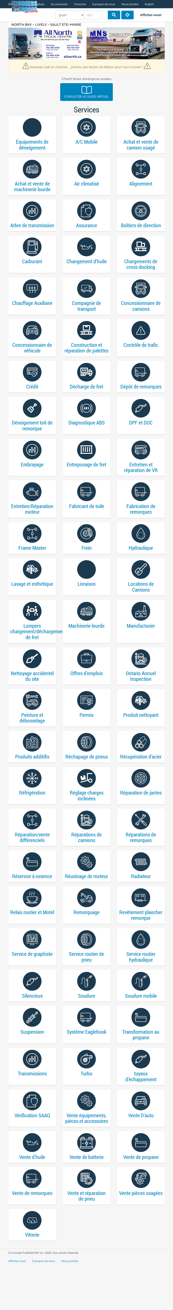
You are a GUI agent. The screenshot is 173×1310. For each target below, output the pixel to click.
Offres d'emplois (86, 695)
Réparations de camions (86, 866)
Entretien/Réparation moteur (32, 525)
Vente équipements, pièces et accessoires (86, 1158)
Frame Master (32, 565)
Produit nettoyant (140, 739)
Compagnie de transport (86, 314)
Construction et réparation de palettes (86, 357)
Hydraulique (141, 565)
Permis (86, 739)
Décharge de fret (86, 397)
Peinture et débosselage (32, 742)
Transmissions (32, 1112)
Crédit (32, 397)
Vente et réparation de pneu (86, 1239)
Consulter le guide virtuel (86, 92)
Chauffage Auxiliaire (32, 311)
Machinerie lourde (86, 646)
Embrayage (32, 478)
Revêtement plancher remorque (140, 947)
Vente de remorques (32, 1236)
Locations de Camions (141, 606)
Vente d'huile (32, 1198)
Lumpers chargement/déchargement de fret (32, 652)
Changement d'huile (87, 267)
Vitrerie (32, 1279)
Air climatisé (86, 186)
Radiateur (141, 906)
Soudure (86, 1030)
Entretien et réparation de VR (141, 481)
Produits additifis (32, 782)
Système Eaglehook (86, 1068)
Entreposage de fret (86, 478)
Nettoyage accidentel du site (32, 698)
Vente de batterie (87, 1198)
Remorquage (86, 944)
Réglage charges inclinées (86, 822)
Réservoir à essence (32, 906)
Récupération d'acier (140, 782)
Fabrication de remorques (140, 525)
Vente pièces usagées (141, 1236)
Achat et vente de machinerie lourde (32, 189)
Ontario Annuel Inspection (141, 698)
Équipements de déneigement (32, 146)
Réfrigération (32, 819)
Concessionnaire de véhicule (32, 357)
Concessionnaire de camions (141, 314)
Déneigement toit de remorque (32, 438)
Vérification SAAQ (32, 1155)
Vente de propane (141, 1198)
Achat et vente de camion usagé (140, 146)
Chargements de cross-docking (140, 270)
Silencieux (32, 1030)
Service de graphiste (32, 987)
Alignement (140, 186)
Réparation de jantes (141, 819)
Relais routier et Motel (32, 944)
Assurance (86, 230)
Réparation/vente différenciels (32, 866)
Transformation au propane (140, 1071)
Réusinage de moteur (86, 906)
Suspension (32, 1068)
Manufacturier (141, 646)
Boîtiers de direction (141, 230)
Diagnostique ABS (86, 435)
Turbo (86, 1112)
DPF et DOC (141, 435)
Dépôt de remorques (140, 397)
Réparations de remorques (141, 866)
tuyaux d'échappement (140, 1115)
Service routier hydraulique (140, 990)
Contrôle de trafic (140, 354)
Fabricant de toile (86, 522)
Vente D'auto (141, 1155)
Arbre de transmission (32, 230)
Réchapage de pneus (86, 782)
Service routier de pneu (86, 990)
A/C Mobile (87, 143)
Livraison (87, 603)
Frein (87, 565)
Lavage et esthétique (32, 603)
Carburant (32, 267)
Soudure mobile (141, 1030)
